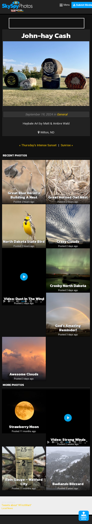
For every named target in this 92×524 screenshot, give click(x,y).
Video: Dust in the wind (24, 299)
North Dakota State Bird (24, 241)
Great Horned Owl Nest (68, 197)
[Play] (24, 277)
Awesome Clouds (23, 374)
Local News (7, 508)
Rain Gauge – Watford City (24, 481)
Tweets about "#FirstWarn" (16, 505)
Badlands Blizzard (68, 484)
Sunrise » (67, 145)
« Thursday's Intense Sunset (37, 145)
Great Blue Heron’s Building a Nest (24, 195)
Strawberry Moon (24, 427)
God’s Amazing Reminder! (68, 328)
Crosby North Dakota (68, 286)
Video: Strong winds (68, 439)
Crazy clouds (68, 241)
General (62, 114)
